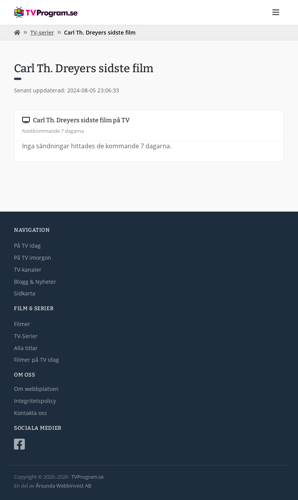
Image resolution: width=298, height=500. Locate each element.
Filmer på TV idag (36, 359)
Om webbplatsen (36, 388)
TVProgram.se (87, 476)
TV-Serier (26, 336)
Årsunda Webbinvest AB (63, 485)
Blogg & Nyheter (35, 281)
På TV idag (27, 245)
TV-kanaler (28, 269)
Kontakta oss (30, 413)
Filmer (22, 324)
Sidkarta (24, 293)
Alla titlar (26, 348)
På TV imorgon (32, 257)
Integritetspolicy (35, 401)
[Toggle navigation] (276, 12)
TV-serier (42, 32)
